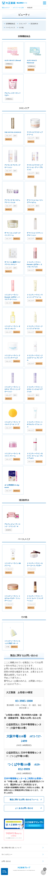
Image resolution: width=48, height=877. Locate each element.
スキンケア (23, 24)
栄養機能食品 (10, 24)
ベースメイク (10, 27)
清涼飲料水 (34, 24)
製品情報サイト (14, 3)
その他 (21, 27)
